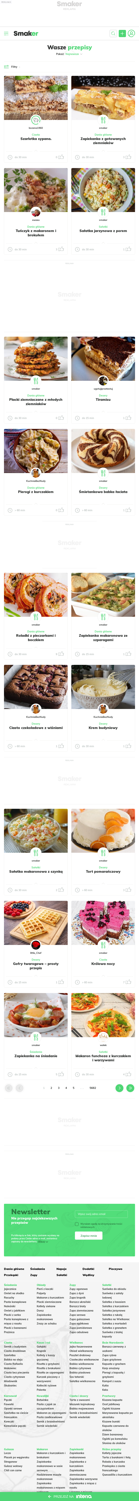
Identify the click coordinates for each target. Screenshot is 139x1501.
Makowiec (10, 1368)
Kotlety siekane (46, 1306)
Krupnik (41, 1351)
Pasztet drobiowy (80, 1355)
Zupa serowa (77, 1315)
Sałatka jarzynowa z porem (103, 231)
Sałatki (103, 226)
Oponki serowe (13, 1408)
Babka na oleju (13, 1359)
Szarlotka (10, 1355)
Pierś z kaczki (45, 1289)
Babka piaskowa (80, 1372)
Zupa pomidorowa (81, 1328)
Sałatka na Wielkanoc (116, 1319)
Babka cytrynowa (80, 1368)
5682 (93, 1088)
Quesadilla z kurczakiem (117, 1474)
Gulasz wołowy (13, 1466)
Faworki (9, 1404)
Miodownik (10, 1381)
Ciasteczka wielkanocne (84, 1359)
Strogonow (10, 1461)
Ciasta (36, 134)
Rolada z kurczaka (113, 1461)
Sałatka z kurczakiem (115, 1306)
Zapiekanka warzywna (84, 1479)
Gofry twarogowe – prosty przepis (36, 966)
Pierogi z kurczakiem (36, 492)
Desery (103, 395)
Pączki (8, 1400)
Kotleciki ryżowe (46, 1385)
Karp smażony (111, 1368)
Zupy (33, 1275)
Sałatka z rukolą (112, 1315)
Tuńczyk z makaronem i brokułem (36, 233)
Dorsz (40, 1310)
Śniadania (36, 1052)
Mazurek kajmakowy (82, 1404)
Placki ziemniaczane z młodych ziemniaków (35, 401)
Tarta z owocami (80, 1400)
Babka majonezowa (82, 1408)
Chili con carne (13, 1470)
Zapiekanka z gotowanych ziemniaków (103, 141)
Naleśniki (9, 1306)
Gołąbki (41, 1346)
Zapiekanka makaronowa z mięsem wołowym (51, 1488)
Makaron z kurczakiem (50, 1297)
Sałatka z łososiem (114, 1302)
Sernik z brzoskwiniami (51, 1421)
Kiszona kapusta (112, 1400)
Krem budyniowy (103, 728)
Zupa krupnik (78, 1297)
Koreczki (9, 1421)
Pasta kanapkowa (15, 1302)
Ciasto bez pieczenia (16, 1372)
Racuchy (9, 1297)
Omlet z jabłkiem (14, 1310)
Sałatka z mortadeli (114, 1323)
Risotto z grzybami (48, 1364)
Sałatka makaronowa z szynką (36, 871)
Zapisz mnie (89, 1235)
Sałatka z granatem (114, 1328)
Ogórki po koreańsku (114, 1438)
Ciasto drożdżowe (15, 1351)
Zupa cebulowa (79, 1332)
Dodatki (88, 1269)
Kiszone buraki (111, 1421)
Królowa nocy (103, 964)
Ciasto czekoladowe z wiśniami (36, 728)
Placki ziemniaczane (49, 1302)
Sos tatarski (77, 1377)
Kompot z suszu (111, 1381)
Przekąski (11, 1275)
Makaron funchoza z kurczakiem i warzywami (103, 1058)
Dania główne (103, 134)
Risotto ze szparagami (50, 1372)
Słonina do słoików (113, 1443)
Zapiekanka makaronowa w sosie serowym (50, 1466)
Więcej (41, 1241)
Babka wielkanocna (82, 1364)
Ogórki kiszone (111, 1408)
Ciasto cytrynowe (14, 1377)
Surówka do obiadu (114, 1289)
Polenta (41, 1389)
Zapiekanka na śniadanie (35, 1056)
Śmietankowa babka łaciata (103, 492)
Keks (105, 1389)
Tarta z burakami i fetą (116, 1457)
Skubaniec (10, 1385)
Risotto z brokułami (48, 1368)
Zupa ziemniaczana (81, 1310)
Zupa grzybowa (111, 1359)
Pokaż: (69, 54)
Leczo (7, 1453)
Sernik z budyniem (15, 1346)
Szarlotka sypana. (35, 139)
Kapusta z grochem (114, 1364)
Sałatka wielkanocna (82, 1381)
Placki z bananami (15, 1328)
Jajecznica (10, 1289)
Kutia (105, 1385)
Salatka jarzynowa (113, 1310)
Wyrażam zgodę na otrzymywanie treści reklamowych (98, 1225)
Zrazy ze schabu (46, 1323)
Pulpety (41, 1293)
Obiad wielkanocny (81, 1351)
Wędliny (88, 1275)
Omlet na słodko (14, 1293)
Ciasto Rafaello (13, 1364)
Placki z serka (12, 1315)
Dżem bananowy (112, 1434)
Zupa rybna (109, 1355)
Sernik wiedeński (47, 1426)
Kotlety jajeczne (111, 1453)
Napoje (61, 1269)
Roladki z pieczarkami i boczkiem (36, 637)
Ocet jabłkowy (111, 1404)
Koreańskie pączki (15, 1426)
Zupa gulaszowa (80, 1319)
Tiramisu (103, 399)
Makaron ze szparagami (51, 1413)
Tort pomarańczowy (103, 871)
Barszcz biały (78, 1306)
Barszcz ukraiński (80, 1302)
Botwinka (42, 1400)
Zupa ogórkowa (79, 1323)
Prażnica (9, 1332)
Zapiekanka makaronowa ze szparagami (103, 637)
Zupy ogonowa (79, 1289)
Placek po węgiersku (16, 1457)
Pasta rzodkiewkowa (49, 1417)
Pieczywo (115, 1269)
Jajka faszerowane (81, 1346)
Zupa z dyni (77, 1293)
